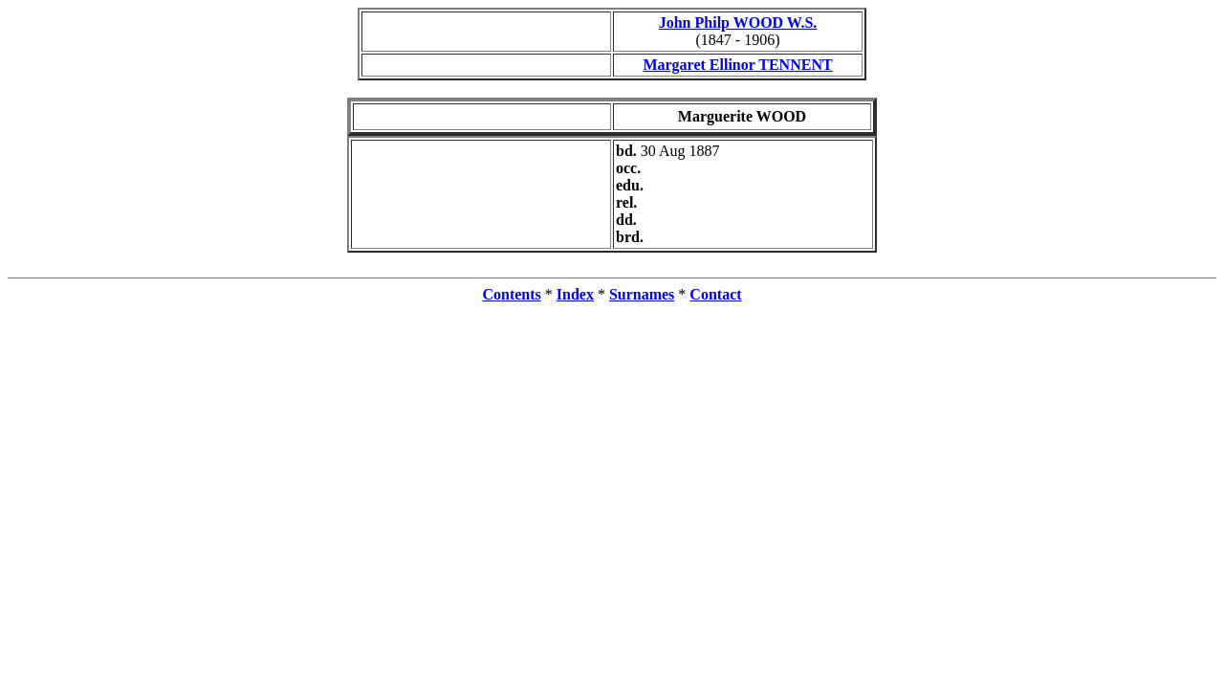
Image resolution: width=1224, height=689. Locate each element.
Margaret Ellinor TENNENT (737, 64)
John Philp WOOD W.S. (738, 22)
